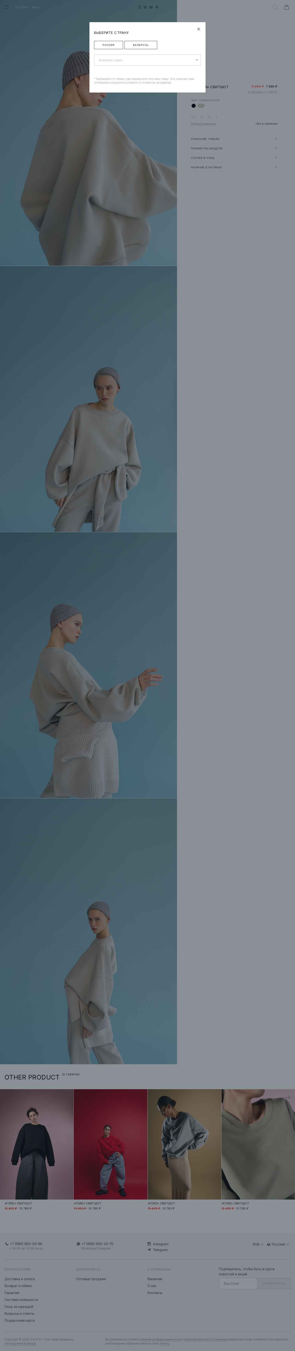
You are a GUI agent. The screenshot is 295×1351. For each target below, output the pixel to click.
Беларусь (141, 45)
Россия (109, 45)
